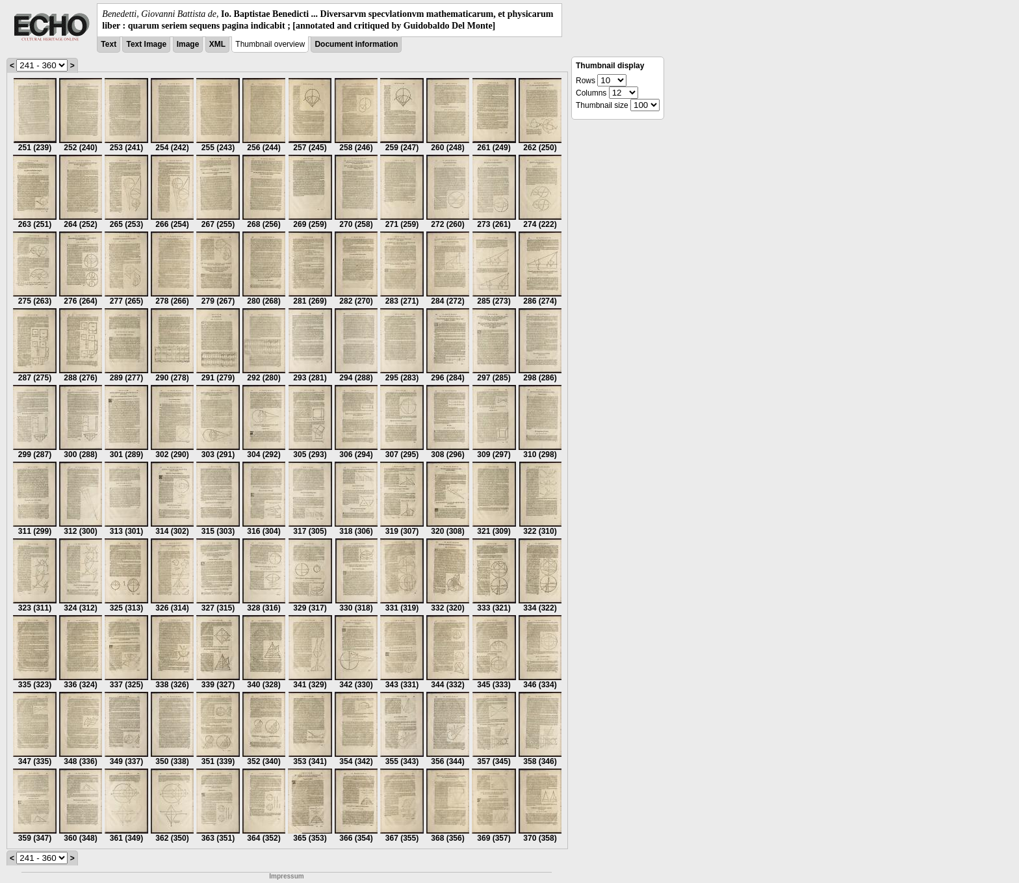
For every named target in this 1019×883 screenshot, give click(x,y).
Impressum (286, 876)
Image (188, 44)
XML (217, 44)
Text (108, 44)
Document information (356, 44)
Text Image (146, 44)
